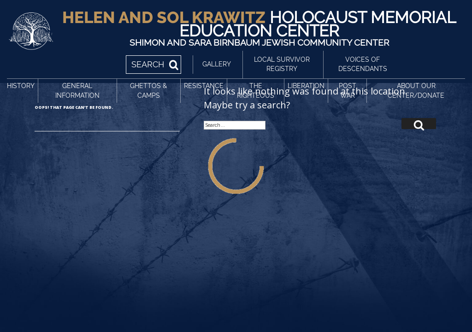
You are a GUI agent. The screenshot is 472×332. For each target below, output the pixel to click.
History (21, 85)
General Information (77, 90)
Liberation (306, 85)
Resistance (204, 85)
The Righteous (255, 90)
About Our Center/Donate (416, 90)
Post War (347, 90)
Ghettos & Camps (148, 90)
